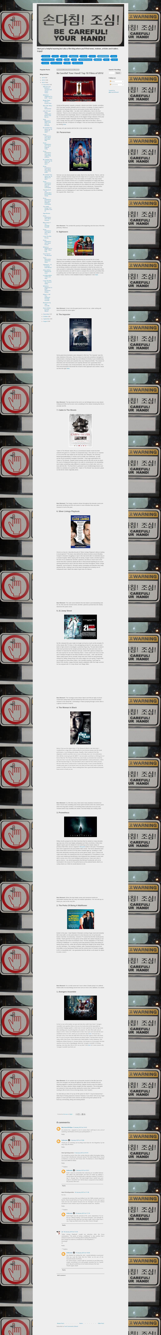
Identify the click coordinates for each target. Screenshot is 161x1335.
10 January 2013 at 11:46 (82, 1192)
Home (81, 1323)
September (46, 319)
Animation (46, 56)
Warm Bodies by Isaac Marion (47, 309)
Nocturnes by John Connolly (47, 304)
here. (64, 124)
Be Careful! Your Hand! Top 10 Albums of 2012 (47, 177)
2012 (43, 82)
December (46, 84)
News (106, 59)
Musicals (98, 59)
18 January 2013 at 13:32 (71, 1231)
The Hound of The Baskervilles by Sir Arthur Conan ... (47, 193)
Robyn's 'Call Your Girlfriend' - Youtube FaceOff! (47, 297)
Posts (112, 81)
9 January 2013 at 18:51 (82, 1170)
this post (82, 846)
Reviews (45, 63)
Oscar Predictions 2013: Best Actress (47, 218)
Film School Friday (48, 59)
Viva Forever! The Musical (47, 254)
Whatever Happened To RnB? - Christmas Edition (47, 289)
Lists (74, 59)
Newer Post (60, 1323)
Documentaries (103, 56)
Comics (93, 56)
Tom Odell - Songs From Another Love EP (47, 209)
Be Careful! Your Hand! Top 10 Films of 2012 (47, 162)
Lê (62, 1231)
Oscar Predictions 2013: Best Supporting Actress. (47, 154)
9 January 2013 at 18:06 (77, 1140)
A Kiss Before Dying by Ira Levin (47, 271)
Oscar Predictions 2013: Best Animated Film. (47, 137)
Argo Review (46, 213)
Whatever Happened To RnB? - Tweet (47, 96)
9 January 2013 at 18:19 (81, 1153)
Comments (114, 84)
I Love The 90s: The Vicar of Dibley (47, 282)
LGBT (67, 59)
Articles (64, 56)
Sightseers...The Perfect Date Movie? (47, 266)
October (45, 316)
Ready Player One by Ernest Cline (47, 102)
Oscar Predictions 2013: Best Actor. (47, 232)
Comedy (84, 56)
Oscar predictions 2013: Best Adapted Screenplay (47, 201)
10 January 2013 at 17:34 (82, 1213)
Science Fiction (56, 63)
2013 (43, 80)
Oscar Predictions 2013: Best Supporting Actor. (47, 169)
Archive (55, 56)
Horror (59, 59)
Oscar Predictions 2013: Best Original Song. (47, 146)
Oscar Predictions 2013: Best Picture (47, 242)
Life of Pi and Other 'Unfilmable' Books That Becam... (47, 114)
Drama (114, 56)
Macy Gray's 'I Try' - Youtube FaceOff (47, 225)
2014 (43, 77)
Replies (65, 1166)
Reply (63, 1134)
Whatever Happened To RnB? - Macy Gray (47, 249)
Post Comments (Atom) (71, 1326)
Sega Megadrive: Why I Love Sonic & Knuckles (47, 122)
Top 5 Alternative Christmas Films (47, 260)
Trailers (67, 63)
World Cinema (78, 63)
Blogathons (74, 56)
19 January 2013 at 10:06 (82, 1252)
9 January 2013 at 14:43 (80, 1127)
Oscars (115, 59)
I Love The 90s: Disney (47, 237)
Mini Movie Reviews (85, 59)
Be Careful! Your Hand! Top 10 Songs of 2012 (47, 130)
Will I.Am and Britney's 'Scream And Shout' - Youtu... (47, 89)
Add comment (61, 1275)
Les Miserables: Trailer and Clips (47, 277)
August (45, 321)
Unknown (64, 1140)
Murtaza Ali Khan (67, 1127)
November (46, 314)
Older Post (101, 1323)
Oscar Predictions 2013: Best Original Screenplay (47, 184)
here (90, 1033)
